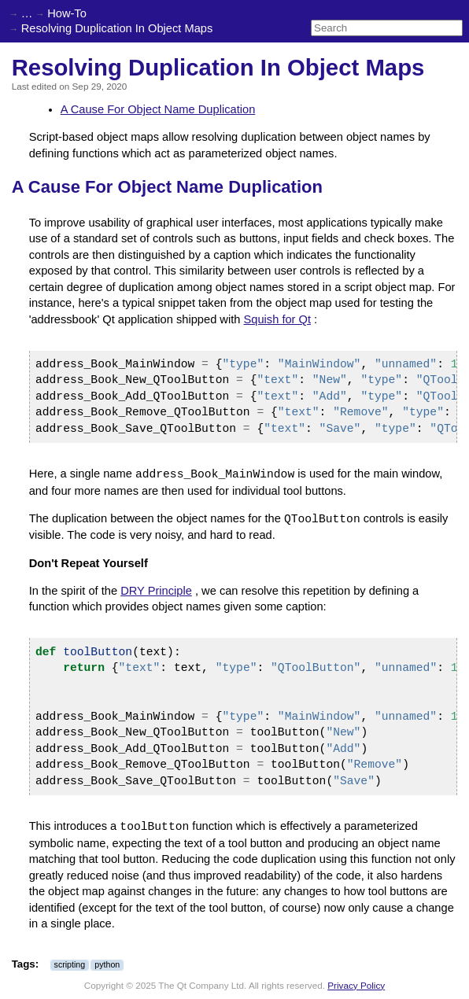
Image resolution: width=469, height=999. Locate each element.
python (107, 964)
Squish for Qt (278, 319)
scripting (70, 964)
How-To (67, 13)
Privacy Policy (356, 985)
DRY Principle (156, 590)
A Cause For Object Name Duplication (158, 109)
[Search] (387, 28)
